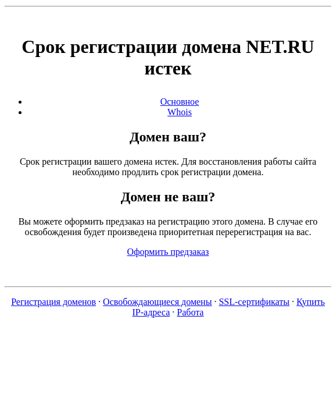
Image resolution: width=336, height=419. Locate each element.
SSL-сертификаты (254, 302)
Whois (179, 112)
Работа (190, 312)
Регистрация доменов (53, 302)
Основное (179, 101)
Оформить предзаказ (168, 252)
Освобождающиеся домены (157, 302)
